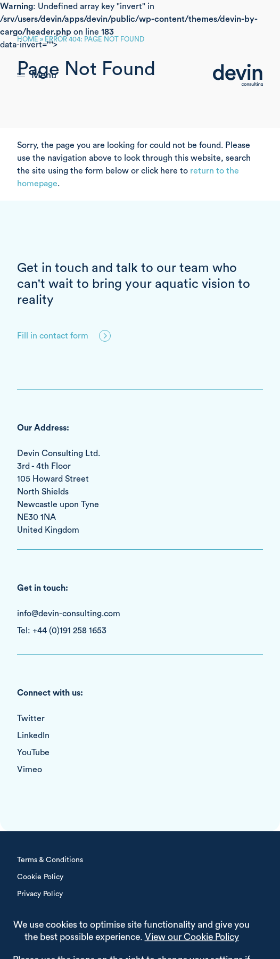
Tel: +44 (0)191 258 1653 (61, 630)
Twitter (31, 718)
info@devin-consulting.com (68, 613)
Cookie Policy (40, 877)
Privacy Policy (40, 894)
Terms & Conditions (50, 860)
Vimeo (29, 769)
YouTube (33, 752)
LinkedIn (33, 735)
